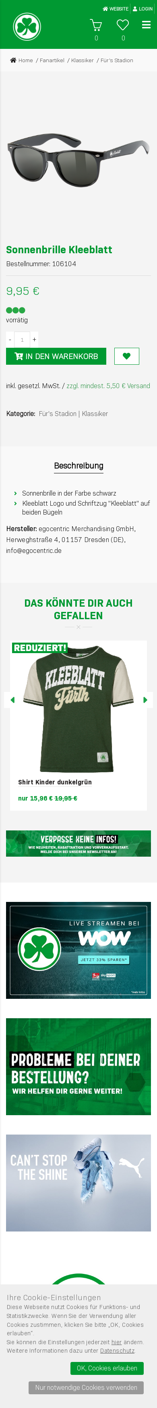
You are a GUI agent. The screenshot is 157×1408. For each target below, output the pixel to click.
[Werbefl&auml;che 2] (78, 1066)
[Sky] (78, 950)
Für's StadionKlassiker (73, 414)
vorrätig (17, 320)
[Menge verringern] (10, 340)
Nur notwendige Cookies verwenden (86, 1387)
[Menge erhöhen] (34, 340)
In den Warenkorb (56, 356)
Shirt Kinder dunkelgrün (55, 782)
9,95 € (22, 291)
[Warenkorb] (95, 25)
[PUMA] (78, 1183)
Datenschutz (117, 1350)
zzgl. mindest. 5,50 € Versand (108, 386)
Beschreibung (78, 466)
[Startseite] (27, 27)
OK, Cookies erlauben (107, 1368)
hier (117, 1342)
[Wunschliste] (122, 25)
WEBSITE (115, 9)
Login (143, 9)
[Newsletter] (78, 843)
